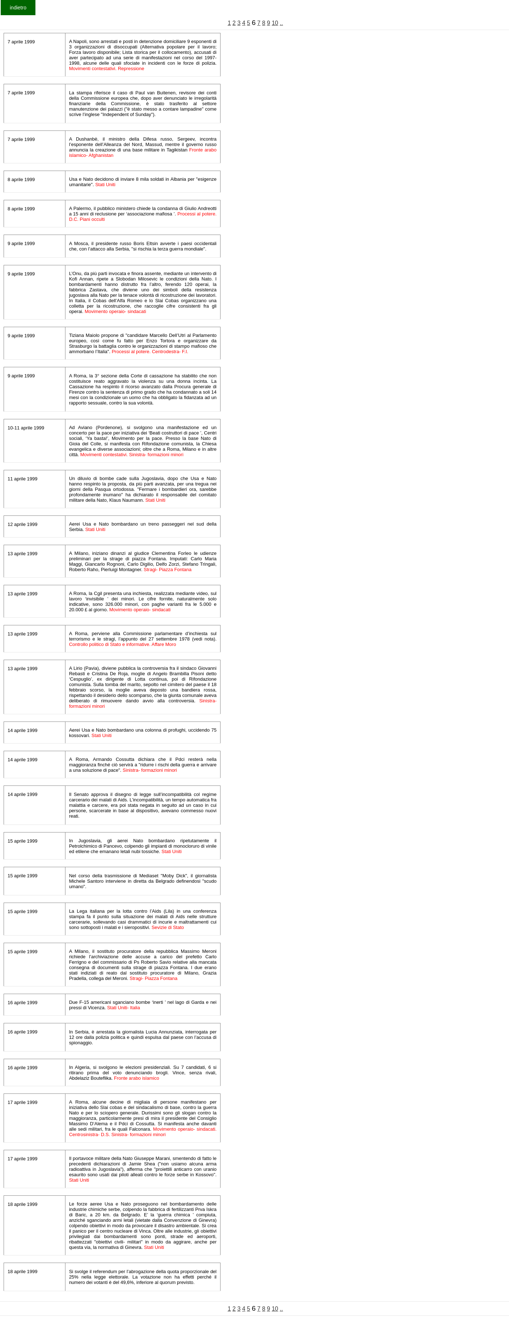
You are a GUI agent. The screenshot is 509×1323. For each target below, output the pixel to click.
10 (275, 23)
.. (281, 23)
